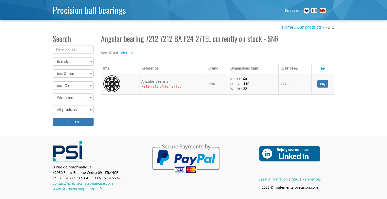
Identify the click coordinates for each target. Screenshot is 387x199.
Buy (322, 84)
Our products (309, 27)
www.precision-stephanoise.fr (77, 188)
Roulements (314, 10)
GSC (295, 179)
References (311, 179)
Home (287, 27)
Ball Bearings (323, 10)
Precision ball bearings (89, 9)
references (128, 52)
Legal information (273, 179)
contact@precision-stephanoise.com (83, 183)
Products (292, 11)
